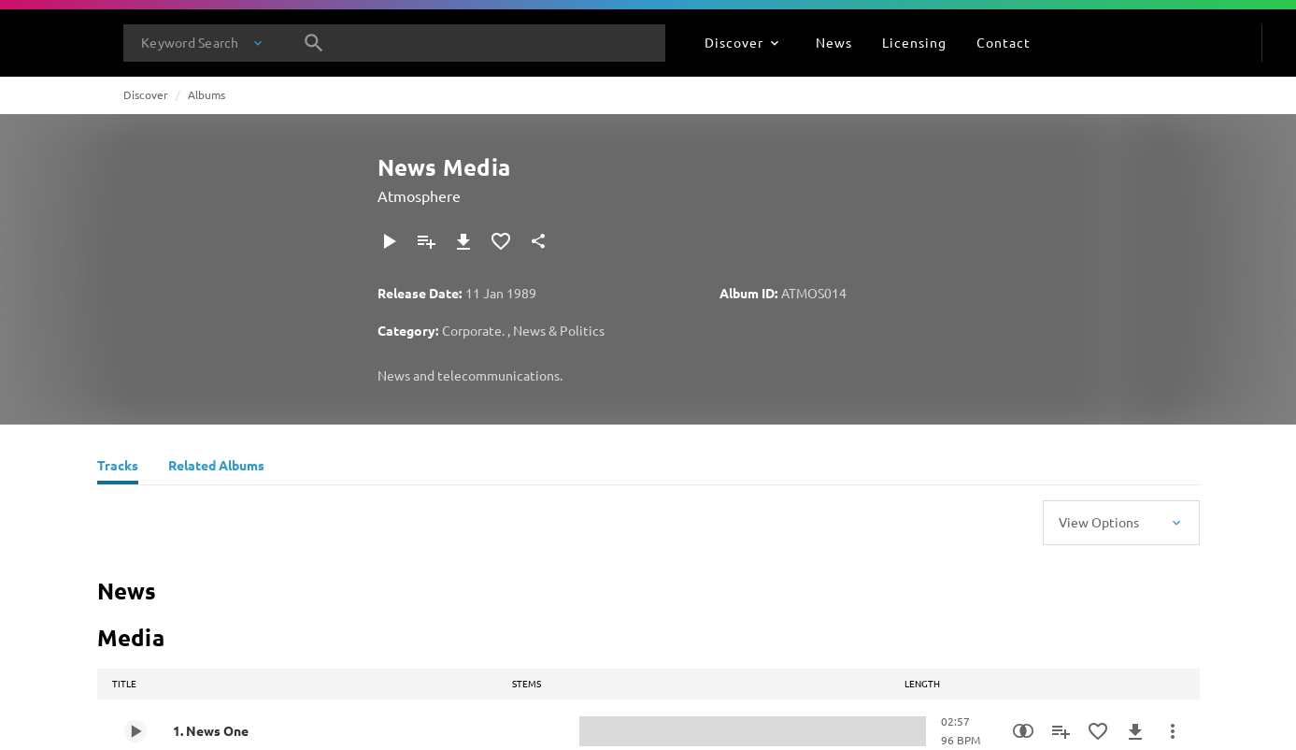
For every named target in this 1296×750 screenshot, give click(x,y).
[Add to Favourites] (501, 241)
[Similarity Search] (1023, 731)
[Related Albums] (216, 467)
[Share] (538, 241)
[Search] (314, 43)
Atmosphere (419, 195)
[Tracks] (117, 467)
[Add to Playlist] (426, 241)
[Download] (463, 241)
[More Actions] (1172, 731)
